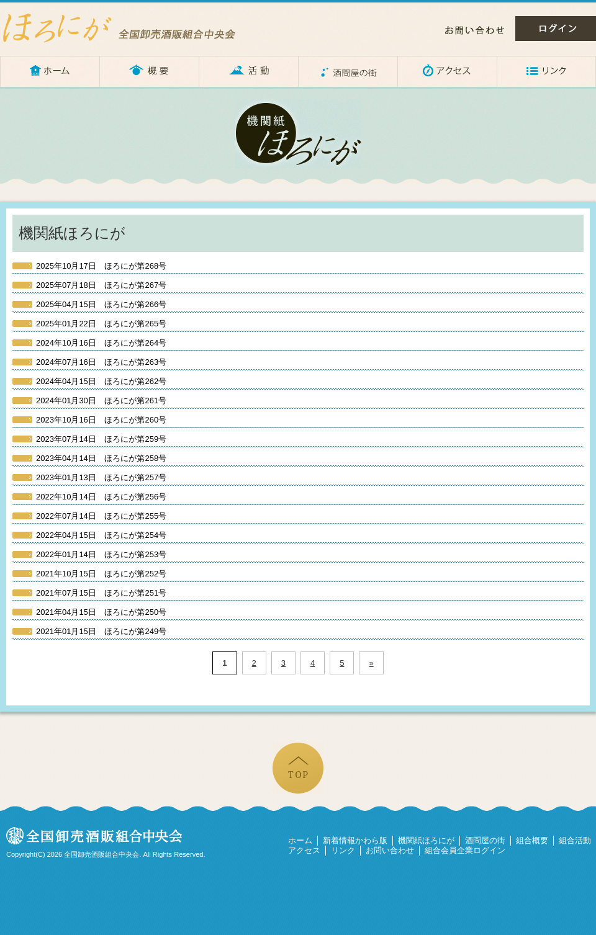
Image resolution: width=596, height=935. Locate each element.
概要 (149, 71)
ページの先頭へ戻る (298, 768)
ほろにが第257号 (101, 477)
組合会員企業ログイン (465, 850)
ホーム (49, 71)
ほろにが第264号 (101, 342)
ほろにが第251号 (101, 592)
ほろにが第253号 (101, 554)
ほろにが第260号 (101, 419)
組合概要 (532, 840)
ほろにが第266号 (101, 304)
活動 (248, 71)
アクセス (447, 71)
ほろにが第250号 (101, 612)
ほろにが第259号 (101, 439)
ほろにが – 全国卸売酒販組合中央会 (130, 27)
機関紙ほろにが (426, 840)
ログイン (555, 28)
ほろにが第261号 (101, 400)
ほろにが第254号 (101, 535)
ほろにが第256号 (101, 496)
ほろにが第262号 (101, 381)
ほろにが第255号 (101, 516)
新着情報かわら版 (355, 840)
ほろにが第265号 (101, 323)
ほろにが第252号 (101, 573)
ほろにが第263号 (101, 362)
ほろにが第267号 (101, 285)
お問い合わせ (474, 30)
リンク (546, 71)
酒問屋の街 (347, 71)
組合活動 (575, 840)
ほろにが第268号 (101, 266)
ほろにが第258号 (101, 458)
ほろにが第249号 (101, 631)
